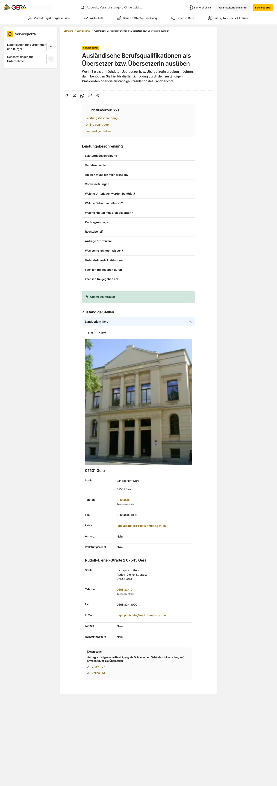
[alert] (138, 297)
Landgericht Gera (96, 321)
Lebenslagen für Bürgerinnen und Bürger (26, 47)
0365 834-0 (124, 500)
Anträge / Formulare (98, 241)
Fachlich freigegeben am (101, 279)
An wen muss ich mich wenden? (106, 174)
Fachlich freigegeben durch (103, 269)
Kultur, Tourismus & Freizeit (228, 18)
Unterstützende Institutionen (104, 260)
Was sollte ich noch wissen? (104, 250)
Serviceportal (263, 7)
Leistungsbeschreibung (102, 118)
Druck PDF (96, 666)
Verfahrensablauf (96, 165)
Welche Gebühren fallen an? (104, 203)
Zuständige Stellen (98, 131)
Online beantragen (98, 124)
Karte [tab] (102, 332)
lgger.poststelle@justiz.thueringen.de (141, 525)
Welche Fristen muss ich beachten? (109, 212)
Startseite (68, 30)
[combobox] (131, 7)
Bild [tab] (90, 332)
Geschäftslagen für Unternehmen (20, 59)
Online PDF (96, 672)
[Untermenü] (51, 46)
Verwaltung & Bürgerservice (49, 18)
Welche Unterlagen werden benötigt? (110, 193)
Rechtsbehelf (94, 231)
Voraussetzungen (97, 184)
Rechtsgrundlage (96, 222)
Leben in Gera (182, 18)
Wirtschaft (93, 18)
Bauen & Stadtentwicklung (137, 18)
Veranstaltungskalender (232, 7)
